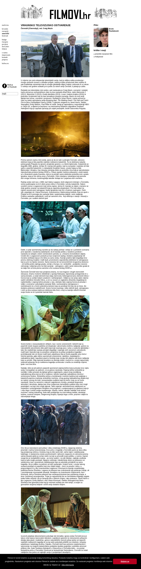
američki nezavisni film (103, 54)
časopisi (5, 42)
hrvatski (5, 29)
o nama (4, 53)
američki (5, 33)
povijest (5, 44)
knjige (4, 39)
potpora (5, 59)
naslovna (5, 25)
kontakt (5, 57)
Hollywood (99, 57)
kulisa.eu (5, 63)
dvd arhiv (5, 46)
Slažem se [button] (125, 561)
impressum (6, 55)
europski (5, 31)
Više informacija (67, 565)
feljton (4, 49)
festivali (5, 36)
